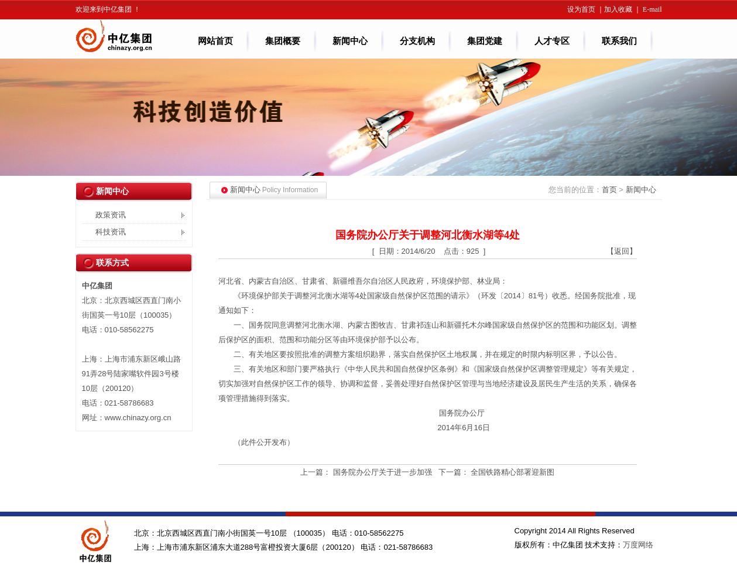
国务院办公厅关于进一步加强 (382, 472)
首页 (609, 189)
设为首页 (581, 9)
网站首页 (215, 41)
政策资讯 (110, 214)
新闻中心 (356, 41)
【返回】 (621, 251)
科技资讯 (110, 231)
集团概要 (289, 41)
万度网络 (638, 544)
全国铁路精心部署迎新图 (512, 472)
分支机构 (417, 41)
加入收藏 (618, 9)
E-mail (652, 9)
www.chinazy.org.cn (138, 417)
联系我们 (619, 41)
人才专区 (558, 41)
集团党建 (484, 41)
